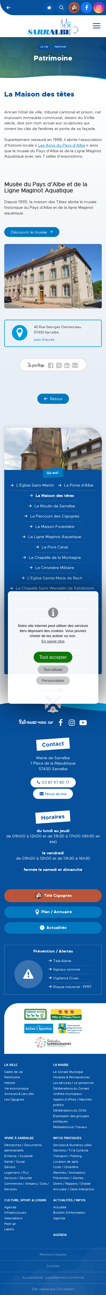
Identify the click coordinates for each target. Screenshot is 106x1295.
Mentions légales (53, 1255)
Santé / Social (14, 1162)
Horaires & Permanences (71, 1077)
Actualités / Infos (69, 1200)
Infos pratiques (67, 1138)
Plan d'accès (44, 339)
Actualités (53, 928)
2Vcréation (65, 1289)
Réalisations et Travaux (70, 1127)
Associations (13, 1218)
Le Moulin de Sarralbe (54, 505)
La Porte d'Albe (78, 485)
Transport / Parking (67, 1156)
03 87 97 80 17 (53, 782)
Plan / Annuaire (53, 912)
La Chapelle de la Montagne (55, 557)
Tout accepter (53, 657)
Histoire (9, 1083)
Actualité (59, 1207)
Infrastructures (15, 1213)
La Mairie (61, 1065)
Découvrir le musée (29, 232)
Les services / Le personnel (73, 1083)
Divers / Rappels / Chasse (72, 1184)
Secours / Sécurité (18, 1178)
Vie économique (16, 1088)
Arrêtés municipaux (67, 1094)
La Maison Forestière (54, 526)
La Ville (11, 1065)
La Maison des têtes (55, 495)
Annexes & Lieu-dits (19, 1094)
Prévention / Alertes (68, 1178)
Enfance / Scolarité (18, 1156)
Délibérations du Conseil (71, 1088)
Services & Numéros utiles (72, 1145)
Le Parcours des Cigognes (54, 516)
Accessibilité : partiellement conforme (53, 1278)
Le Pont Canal (55, 547)
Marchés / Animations (69, 1173)
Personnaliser (53, 680)
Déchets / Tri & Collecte (70, 1150)
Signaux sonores (66, 969)
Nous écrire (53, 793)
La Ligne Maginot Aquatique (54, 536)
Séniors (9, 1167)
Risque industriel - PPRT (72, 987)
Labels (9, 1229)
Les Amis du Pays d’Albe (61, 145)
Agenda (10, 1207)
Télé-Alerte (62, 961)
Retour (53, 398)
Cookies (53, 1266)
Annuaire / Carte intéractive (73, 1189)
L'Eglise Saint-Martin (35, 485)
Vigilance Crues (66, 978)
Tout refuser (53, 669)
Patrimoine (12, 1077)
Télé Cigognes (53, 896)
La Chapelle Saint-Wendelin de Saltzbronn (55, 588)
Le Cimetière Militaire (54, 567)
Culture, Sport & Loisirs (25, 1200)
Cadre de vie (13, 1072)
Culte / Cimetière (65, 1167)
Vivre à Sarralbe (19, 1138)
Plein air (10, 1224)
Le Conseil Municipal (68, 1072)
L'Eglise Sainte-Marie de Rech (54, 578)
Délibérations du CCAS (69, 1110)
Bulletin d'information (69, 1213)
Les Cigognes (14, 1099)
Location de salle (65, 1162)
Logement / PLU (16, 1173)
